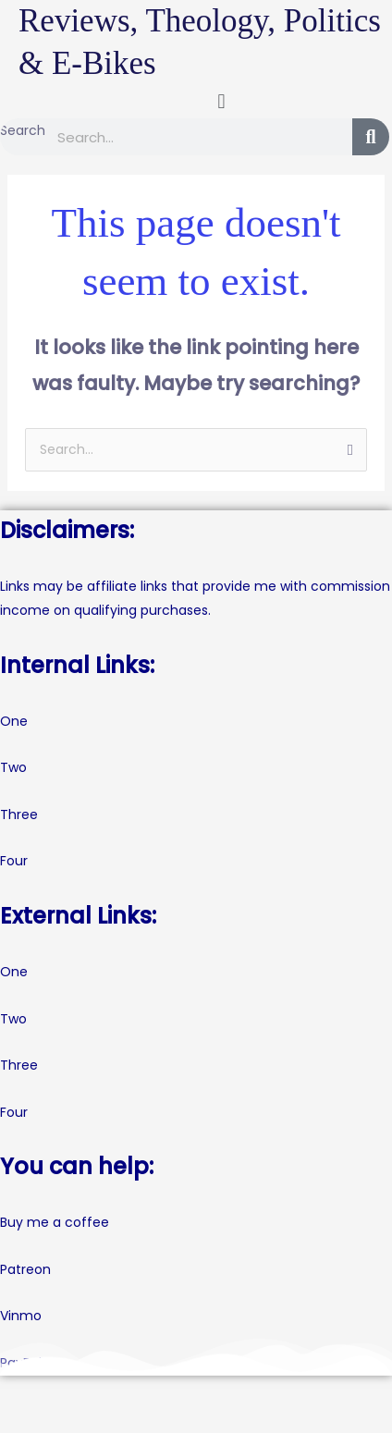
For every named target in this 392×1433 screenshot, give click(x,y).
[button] (221, 101)
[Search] (370, 136)
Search (22, 130)
